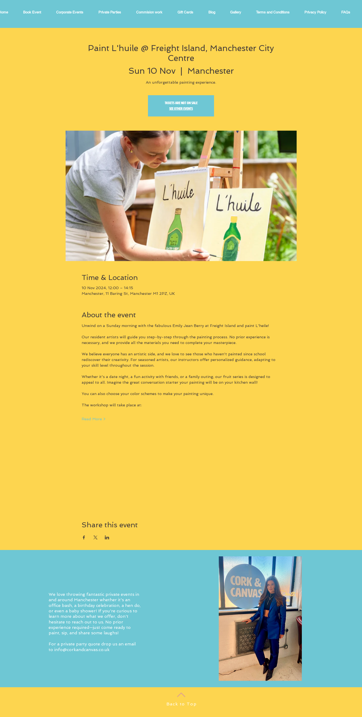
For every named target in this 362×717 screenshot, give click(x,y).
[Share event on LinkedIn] (107, 537)
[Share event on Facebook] (84, 537)
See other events (181, 109)
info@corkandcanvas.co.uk (81, 649)
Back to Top (181, 703)
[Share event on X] (95, 537)
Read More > (93, 419)
